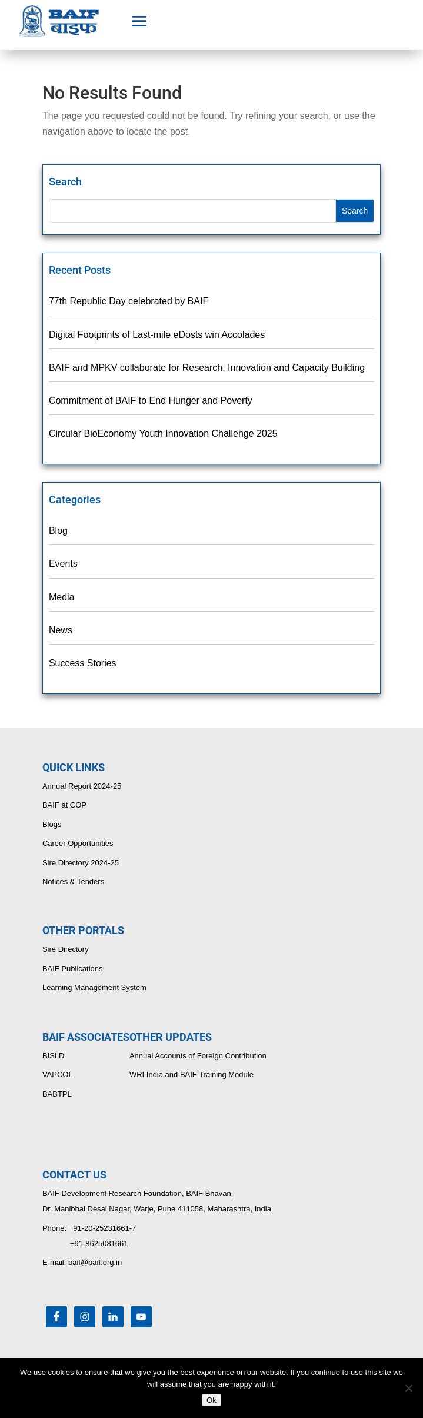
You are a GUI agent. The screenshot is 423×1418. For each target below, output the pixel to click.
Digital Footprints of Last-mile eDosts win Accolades (157, 335)
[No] (408, 1388)
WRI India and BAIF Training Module (191, 1074)
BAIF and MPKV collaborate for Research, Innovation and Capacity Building (207, 368)
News (60, 630)
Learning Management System (94, 987)
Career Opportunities (78, 843)
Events (63, 564)
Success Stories (82, 663)
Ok (211, 1400)
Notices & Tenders (73, 881)
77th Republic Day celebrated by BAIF (128, 301)
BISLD (53, 1055)
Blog (58, 531)
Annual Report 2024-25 (81, 786)
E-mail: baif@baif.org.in (82, 1262)
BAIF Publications (72, 968)
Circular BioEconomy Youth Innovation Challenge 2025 (163, 434)
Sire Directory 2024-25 (80, 862)
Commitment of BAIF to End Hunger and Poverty (150, 401)
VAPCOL (57, 1074)
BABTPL (57, 1094)
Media (62, 597)
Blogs (52, 824)
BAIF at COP (64, 805)
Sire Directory (65, 949)
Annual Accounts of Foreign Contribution (198, 1055)
